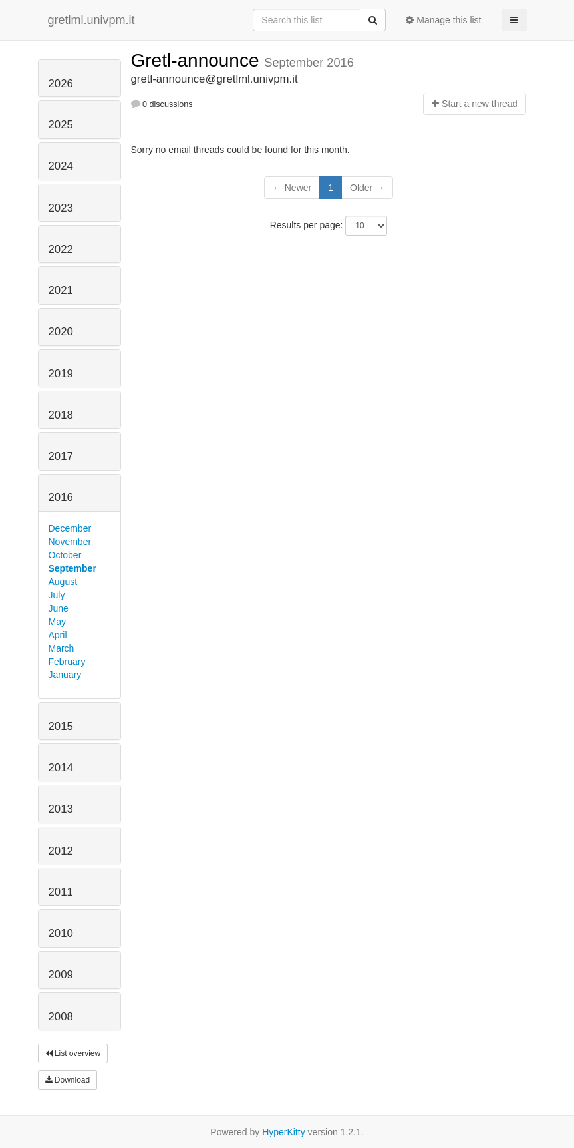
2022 (61, 249)
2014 (61, 767)
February (67, 661)
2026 (61, 83)
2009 (61, 974)
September (72, 568)
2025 (61, 124)
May (57, 621)
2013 (61, 809)
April (58, 635)
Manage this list (443, 20)
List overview (73, 1053)
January (65, 675)
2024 (61, 166)
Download (67, 1080)
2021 (61, 290)
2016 (61, 497)
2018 (61, 415)
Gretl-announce (198, 60)
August (63, 581)
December (70, 528)
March (61, 648)
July (57, 595)
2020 (61, 331)
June (59, 608)
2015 (61, 726)
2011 (61, 892)
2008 (61, 1016)
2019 (61, 373)
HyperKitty (283, 1132)
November (70, 541)
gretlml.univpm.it (91, 20)
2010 (61, 933)
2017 (61, 456)
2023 (61, 208)
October (65, 555)
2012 (61, 851)
